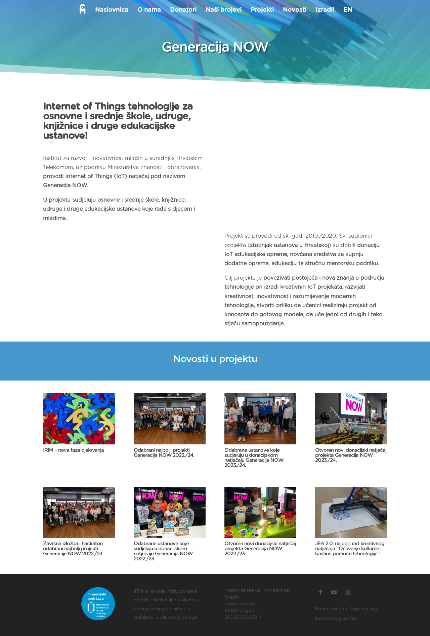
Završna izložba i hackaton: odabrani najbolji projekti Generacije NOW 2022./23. (73, 548)
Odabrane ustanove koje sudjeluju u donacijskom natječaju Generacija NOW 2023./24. (253, 458)
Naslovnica (111, 10)
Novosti (294, 10)
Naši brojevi (223, 10)
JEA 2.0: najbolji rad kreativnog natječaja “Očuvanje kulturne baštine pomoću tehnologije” (349, 548)
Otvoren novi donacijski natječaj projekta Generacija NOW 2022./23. (260, 548)
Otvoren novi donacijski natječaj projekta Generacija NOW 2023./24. (350, 455)
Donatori (183, 10)
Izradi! (324, 10)
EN (347, 10)
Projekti (261, 10)
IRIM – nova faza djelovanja (73, 450)
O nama (149, 10)
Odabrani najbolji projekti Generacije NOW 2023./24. (164, 453)
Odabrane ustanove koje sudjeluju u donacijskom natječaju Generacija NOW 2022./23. (163, 551)
